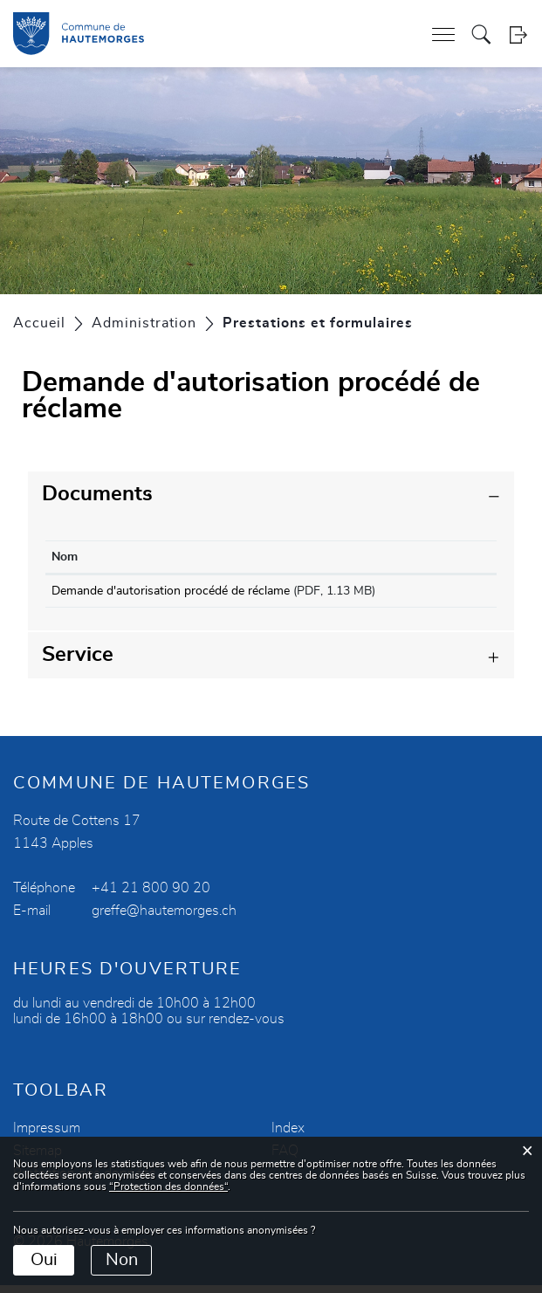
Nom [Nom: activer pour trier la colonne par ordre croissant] (64, 557)
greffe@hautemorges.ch (164, 918)
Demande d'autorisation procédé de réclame (170, 591)
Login (518, 34)
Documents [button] (97, 494)
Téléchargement (440, 594)
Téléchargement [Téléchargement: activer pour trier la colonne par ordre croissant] (433, 557)
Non (122, 1260)
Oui (44, 1260)
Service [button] (77, 662)
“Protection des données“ (168, 1186)
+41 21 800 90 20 (151, 896)
